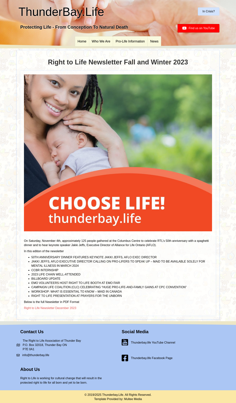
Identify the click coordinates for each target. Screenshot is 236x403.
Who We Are (101, 41)
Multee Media (133, 399)
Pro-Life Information (130, 41)
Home (82, 41)
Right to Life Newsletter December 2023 (50, 308)
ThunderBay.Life (61, 11)
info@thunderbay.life (35, 355)
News (154, 41)
